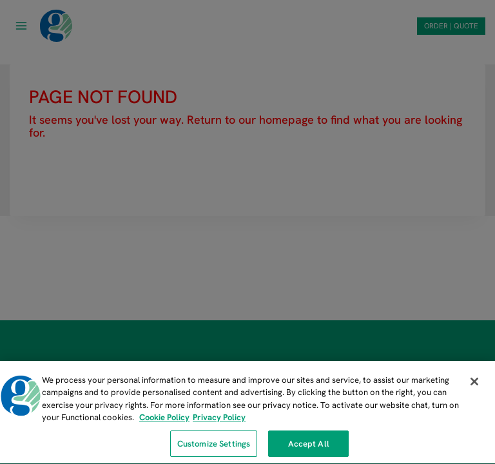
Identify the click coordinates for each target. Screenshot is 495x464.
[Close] (474, 383)
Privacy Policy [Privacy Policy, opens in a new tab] (219, 419)
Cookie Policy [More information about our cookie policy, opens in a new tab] (164, 419)
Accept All (308, 445)
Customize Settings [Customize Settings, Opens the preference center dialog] (213, 445)
